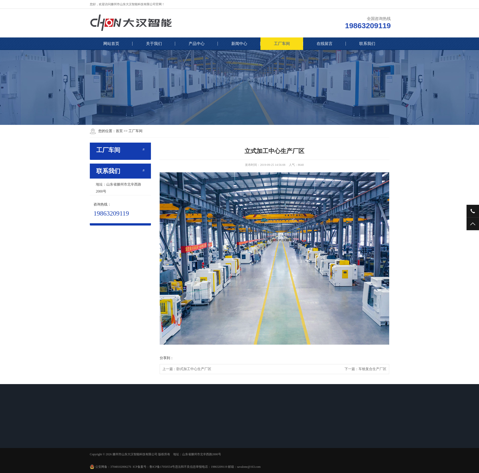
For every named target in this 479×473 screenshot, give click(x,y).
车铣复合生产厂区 (372, 369)
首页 (119, 131)
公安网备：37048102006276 (113, 467)
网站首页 (111, 43)
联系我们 (367, 43)
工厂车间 (282, 43)
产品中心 (197, 43)
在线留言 (325, 43)
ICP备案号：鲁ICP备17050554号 (154, 467)
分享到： (167, 358)
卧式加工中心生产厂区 (193, 369)
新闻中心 (239, 43)
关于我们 (154, 43)
